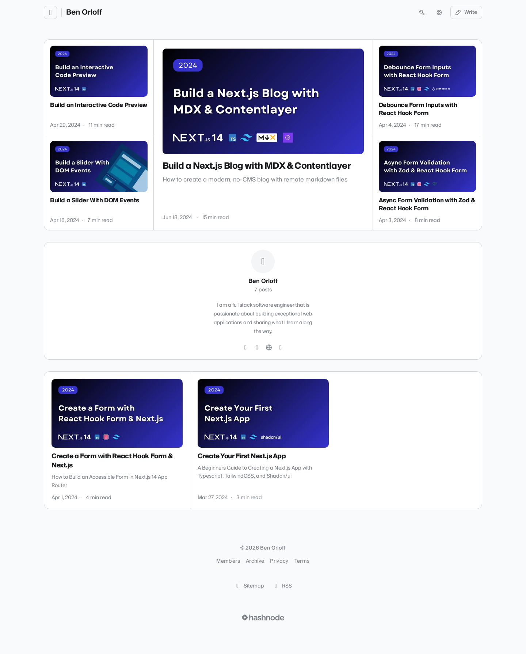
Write (466, 12)
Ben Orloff (84, 12)
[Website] (268, 347)
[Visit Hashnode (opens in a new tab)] (263, 617)
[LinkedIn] (257, 347)
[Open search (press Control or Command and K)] (421, 12)
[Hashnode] (280, 347)
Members (228, 561)
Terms (302, 561)
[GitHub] (245, 347)
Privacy (279, 561)
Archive (255, 561)
